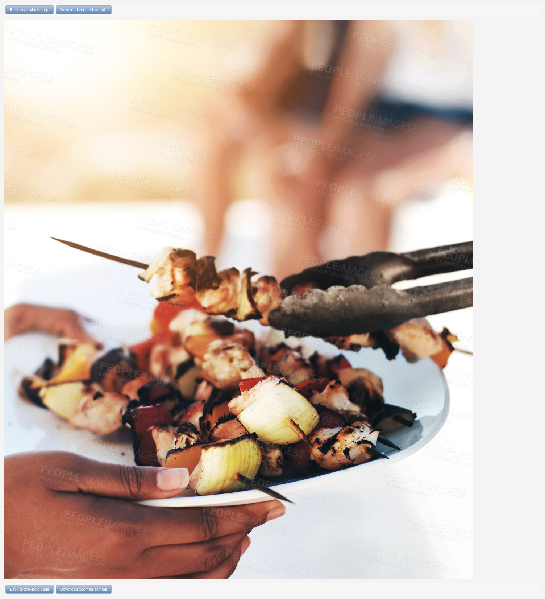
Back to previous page (29, 10)
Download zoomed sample (83, 10)
